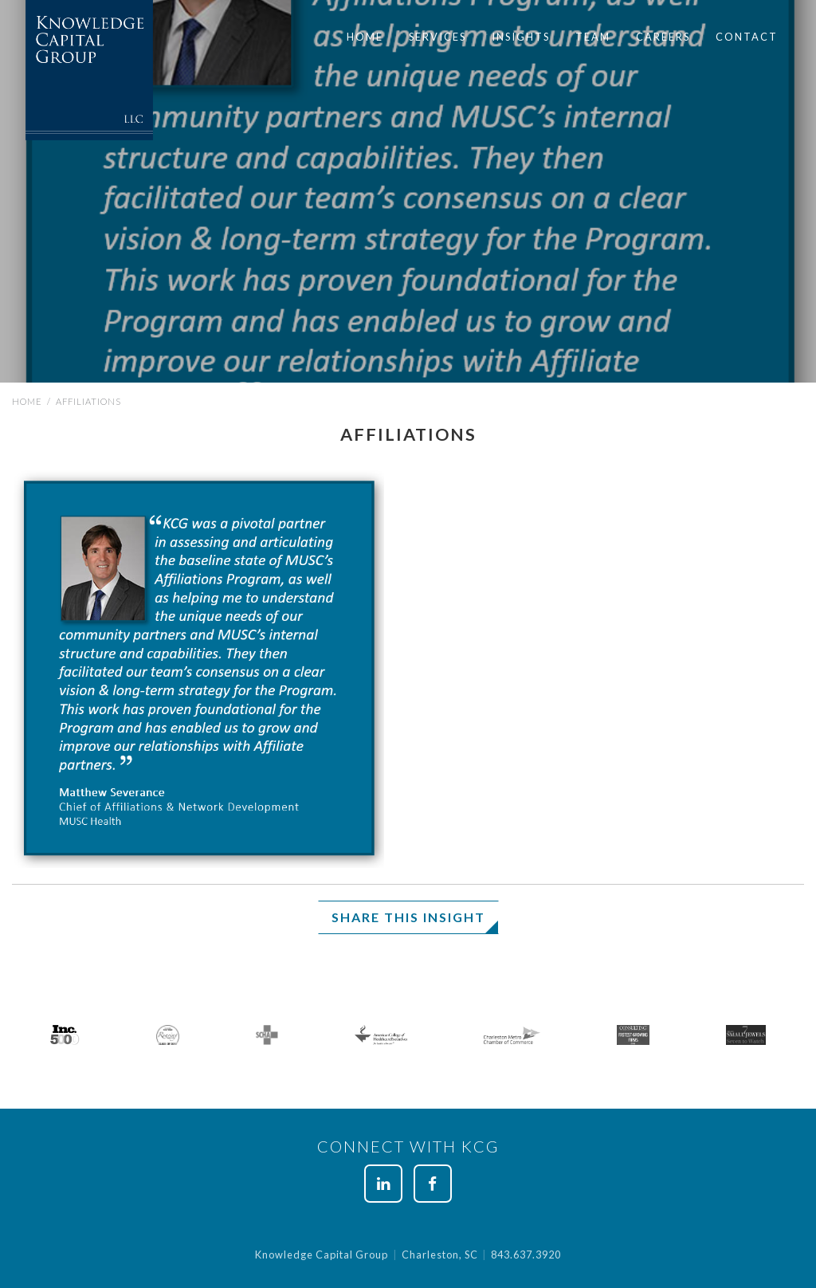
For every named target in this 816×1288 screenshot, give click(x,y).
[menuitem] (365, 37)
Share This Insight (408, 917)
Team (592, 36)
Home (365, 36)
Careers (663, 36)
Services (437, 36)
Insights (521, 36)
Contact (747, 36)
